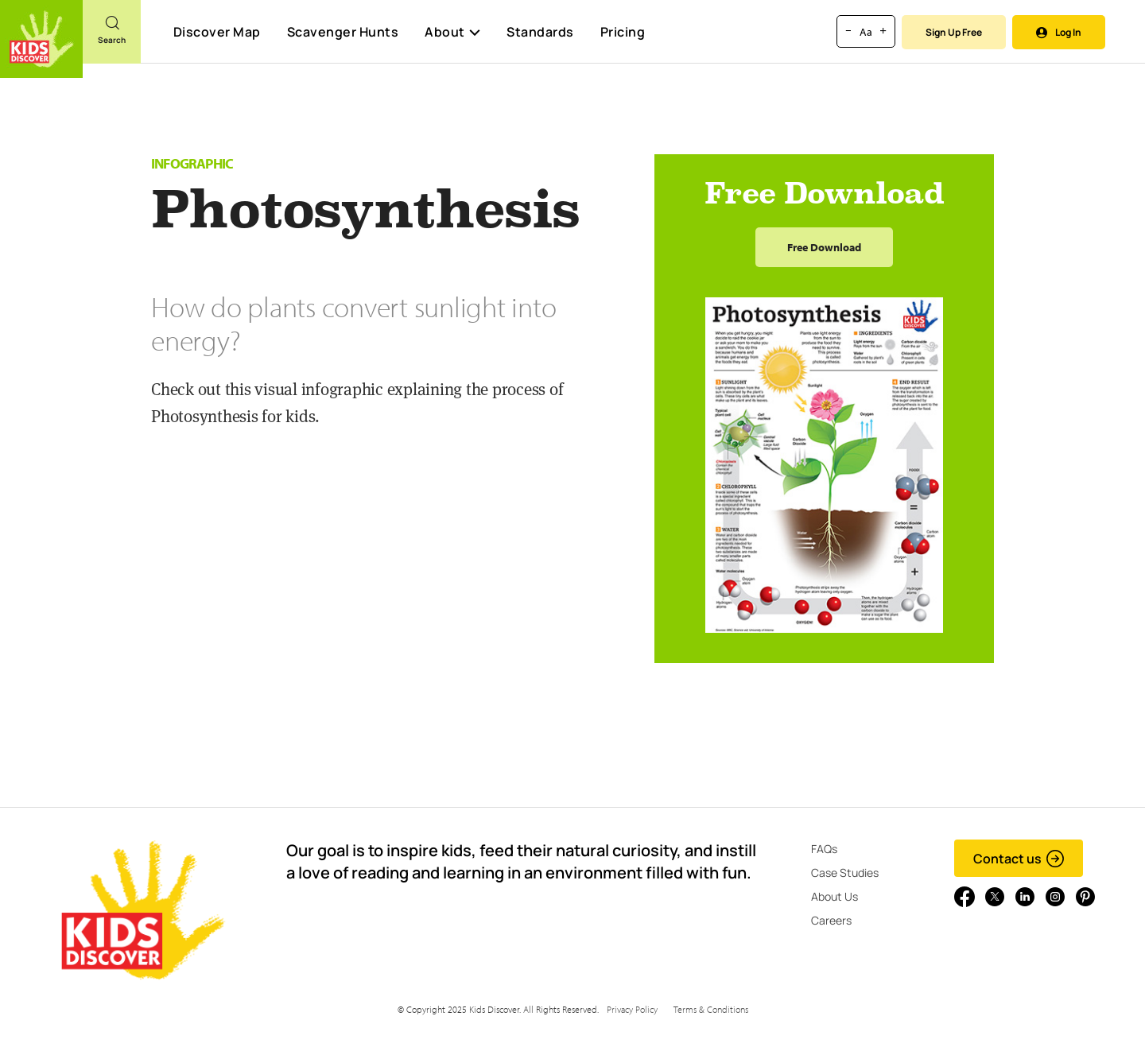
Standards (540, 32)
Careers (831, 920)
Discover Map (217, 31)
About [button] (452, 32)
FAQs (824, 848)
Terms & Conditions (710, 1009)
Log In (1058, 32)
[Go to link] (41, 39)
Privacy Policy (632, 1009)
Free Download (824, 247)
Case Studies (845, 872)
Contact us (1019, 858)
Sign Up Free (954, 32)
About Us (834, 896)
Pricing (623, 32)
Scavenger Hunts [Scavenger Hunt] (342, 32)
